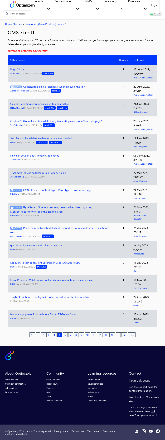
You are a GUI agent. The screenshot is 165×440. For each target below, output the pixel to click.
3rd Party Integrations (16, 433)
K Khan (13, 318)
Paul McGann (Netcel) (143, 77)
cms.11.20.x (48, 73)
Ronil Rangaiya (140, 146)
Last (132, 334)
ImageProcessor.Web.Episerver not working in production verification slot (51, 280)
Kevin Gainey (16, 236)
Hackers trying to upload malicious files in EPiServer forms (43, 314)
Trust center (93, 431)
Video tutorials (94, 392)
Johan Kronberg (17, 176)
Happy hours (52, 384)
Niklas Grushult (17, 108)
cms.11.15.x (41, 266)
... (118, 334)
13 (106, 334)
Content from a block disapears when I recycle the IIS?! (54, 86)
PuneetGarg (138, 253)
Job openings (11, 388)
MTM (12, 249)
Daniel (13, 142)
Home (8, 24)
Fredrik (13, 283)
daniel (136, 305)
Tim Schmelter (16, 125)
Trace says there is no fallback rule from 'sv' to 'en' (38, 173)
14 (112, 334)
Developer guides (95, 384)
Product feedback (54, 400)
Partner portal (94, 379)
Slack (48, 396)
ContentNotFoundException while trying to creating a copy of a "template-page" (56, 121)
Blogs (48, 392)
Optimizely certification (15, 384)
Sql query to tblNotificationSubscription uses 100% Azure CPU (45, 262)
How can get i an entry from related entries (34, 155)
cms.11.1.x (56, 90)
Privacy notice (61, 431)
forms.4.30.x (55, 142)
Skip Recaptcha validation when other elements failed (41, 138)
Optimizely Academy (97, 400)
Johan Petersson (140, 236)
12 (100, 334)
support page (145, 387)
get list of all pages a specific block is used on (36, 245)
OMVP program (53, 379)
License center (12, 392)
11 (93, 334)
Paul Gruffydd (139, 198)
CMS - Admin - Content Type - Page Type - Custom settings (57, 190)
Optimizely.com (11, 379)
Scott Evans (15, 73)
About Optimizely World (39, 431)
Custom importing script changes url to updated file (39, 104)
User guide (92, 388)
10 (87, 334)
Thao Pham (15, 159)
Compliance (109, 431)
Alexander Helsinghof (19, 90)
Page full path (18, 69)
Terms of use (78, 431)
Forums (18, 24)
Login (154, 5)
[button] (49, 9)
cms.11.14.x (62, 108)
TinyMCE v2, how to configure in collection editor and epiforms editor (49, 297)
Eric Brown (15, 194)
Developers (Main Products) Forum (44, 24)
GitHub (91, 396)
